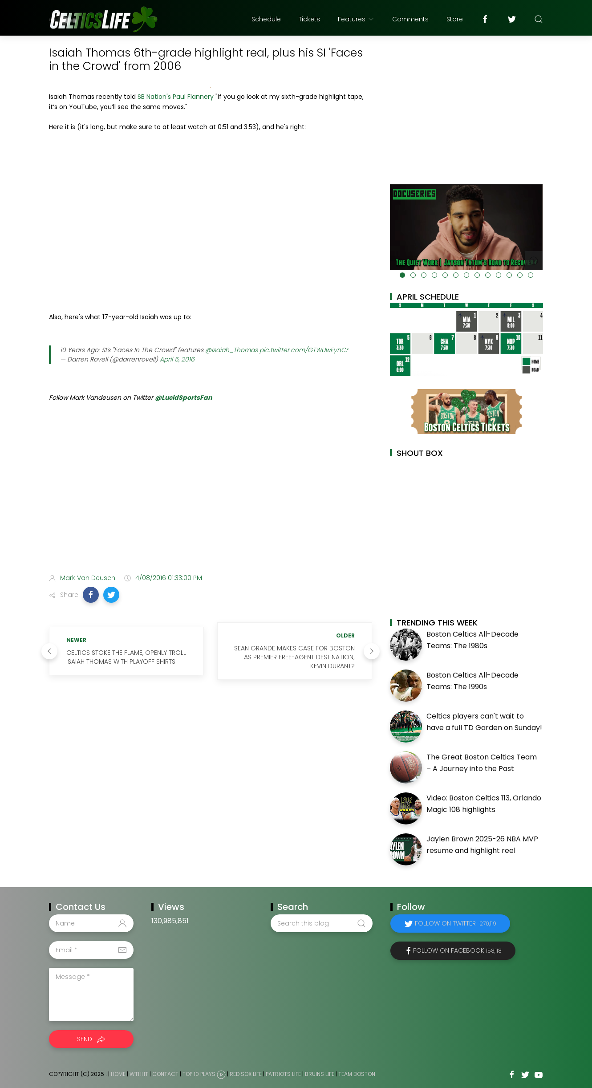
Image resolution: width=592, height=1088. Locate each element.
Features (356, 19)
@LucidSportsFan (183, 397)
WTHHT (139, 1074)
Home (118, 1074)
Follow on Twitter (455, 923)
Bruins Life (319, 1074)
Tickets (309, 19)
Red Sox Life (246, 1074)
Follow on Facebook (457, 950)
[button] (91, 595)
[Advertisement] (210, 496)
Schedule (266, 19)
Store (454, 19)
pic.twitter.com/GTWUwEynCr (304, 349)
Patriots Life (283, 1074)
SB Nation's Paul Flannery (176, 96)
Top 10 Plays (198, 1074)
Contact (165, 1074)
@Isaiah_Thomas (231, 349)
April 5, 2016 (177, 359)
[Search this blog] (321, 923)
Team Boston (356, 1074)
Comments (410, 19)
